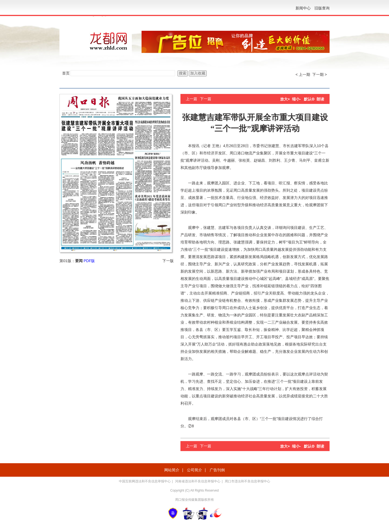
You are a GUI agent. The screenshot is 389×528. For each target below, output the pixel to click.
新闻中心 (303, 8)
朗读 (320, 99)
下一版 (168, 261)
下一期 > (319, 74)
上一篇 (191, 99)
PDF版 (89, 261)
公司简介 (194, 470)
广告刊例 (217, 470)
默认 (309, 99)
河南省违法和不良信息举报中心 (197, 481)
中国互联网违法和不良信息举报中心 (145, 481)
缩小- (296, 99)
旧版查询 (322, 8)
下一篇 (205, 99)
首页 (66, 73)
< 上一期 (303, 74)
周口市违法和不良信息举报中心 (247, 481)
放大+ (285, 99)
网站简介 (171, 470)
